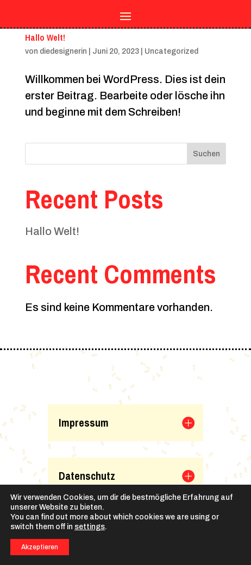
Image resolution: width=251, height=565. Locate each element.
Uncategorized (171, 51)
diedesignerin (63, 51)
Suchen (206, 154)
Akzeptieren (39, 547)
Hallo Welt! (45, 37)
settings (89, 527)
